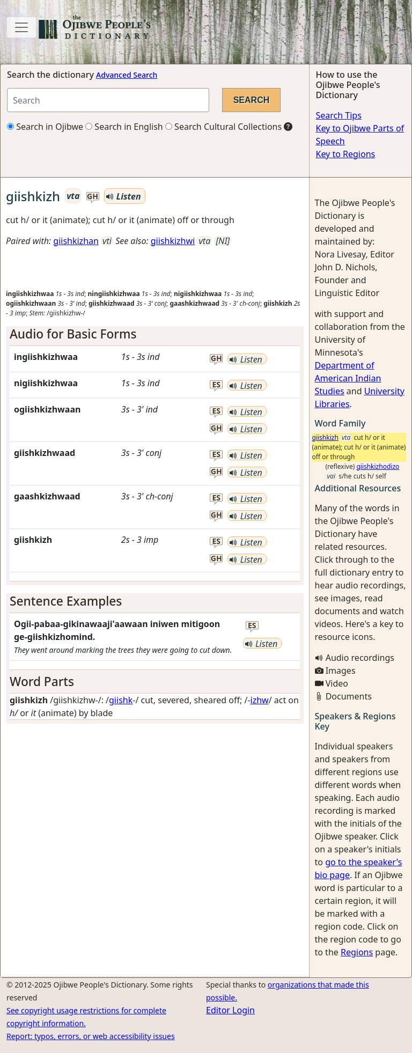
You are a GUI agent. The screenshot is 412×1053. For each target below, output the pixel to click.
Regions (357, 952)
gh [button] (92, 196)
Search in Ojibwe (45, 126)
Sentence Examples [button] (66, 601)
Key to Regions (346, 154)
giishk (121, 700)
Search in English (124, 126)
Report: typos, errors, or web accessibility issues (90, 1036)
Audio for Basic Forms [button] (73, 334)
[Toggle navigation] (21, 27)
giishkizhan (76, 241)
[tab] (155, 334)
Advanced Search (126, 75)
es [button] (216, 384)
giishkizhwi (173, 241)
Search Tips (339, 115)
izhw (260, 700)
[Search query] (108, 100)
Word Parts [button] (42, 681)
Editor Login (230, 1010)
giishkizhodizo (377, 466)
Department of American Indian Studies (348, 378)
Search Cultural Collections (223, 126)
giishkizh (325, 437)
